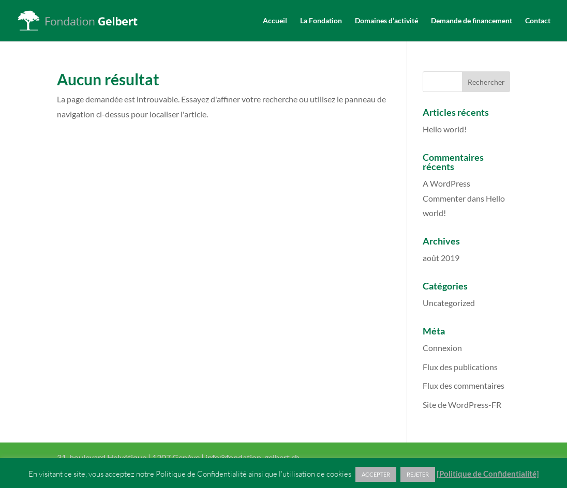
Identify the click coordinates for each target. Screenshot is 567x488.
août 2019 (441, 258)
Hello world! (445, 129)
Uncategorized (449, 303)
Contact (537, 21)
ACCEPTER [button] (376, 474)
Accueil (275, 21)
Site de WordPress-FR (462, 404)
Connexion (442, 348)
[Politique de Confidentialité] (488, 473)
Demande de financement (471, 21)
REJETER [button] (418, 474)
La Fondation (321, 21)
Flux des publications (460, 367)
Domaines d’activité (386, 21)
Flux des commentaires (463, 385)
